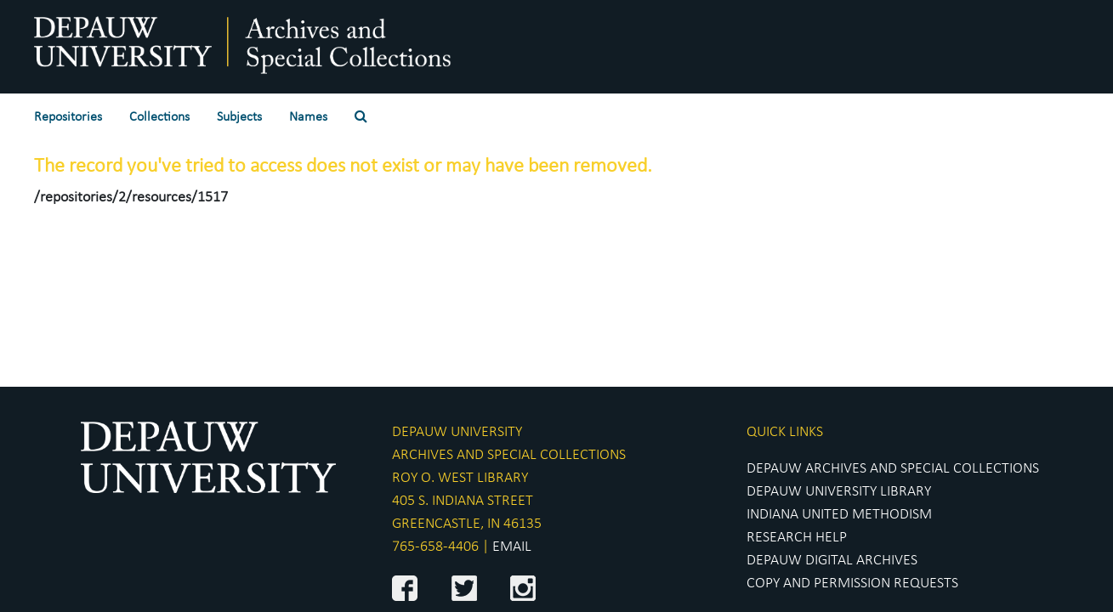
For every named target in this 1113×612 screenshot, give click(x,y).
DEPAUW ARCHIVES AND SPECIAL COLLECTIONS (893, 469)
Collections (159, 117)
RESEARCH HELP (797, 538)
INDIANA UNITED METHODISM (839, 515)
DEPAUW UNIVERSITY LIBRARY (839, 492)
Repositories (68, 117)
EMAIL (511, 547)
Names (308, 117)
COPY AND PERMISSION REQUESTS (852, 583)
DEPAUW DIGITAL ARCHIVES (832, 560)
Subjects (239, 117)
